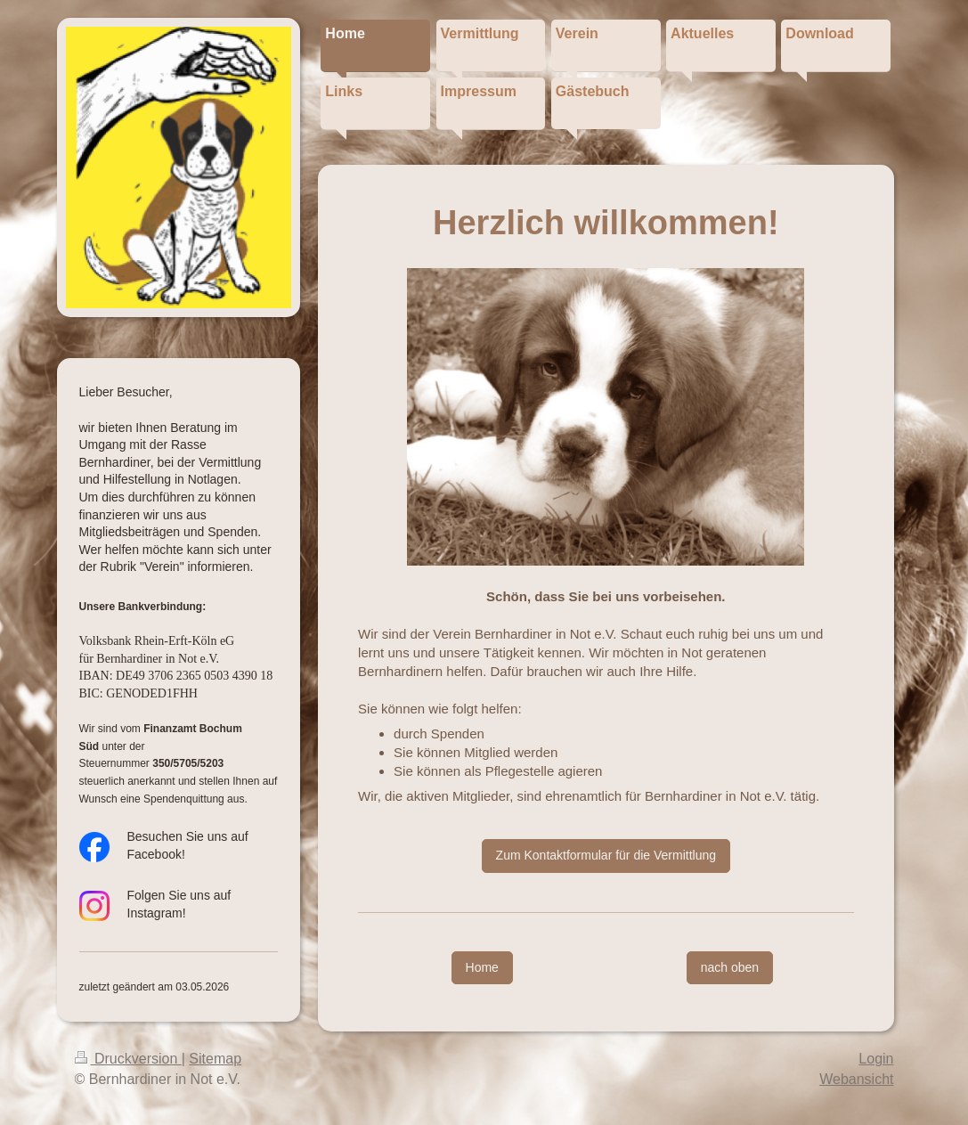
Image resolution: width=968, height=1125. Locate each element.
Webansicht (856, 1079)
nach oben (730, 967)
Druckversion (128, 1058)
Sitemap (215, 1058)
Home (482, 967)
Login (875, 1058)
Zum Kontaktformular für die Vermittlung (606, 855)
